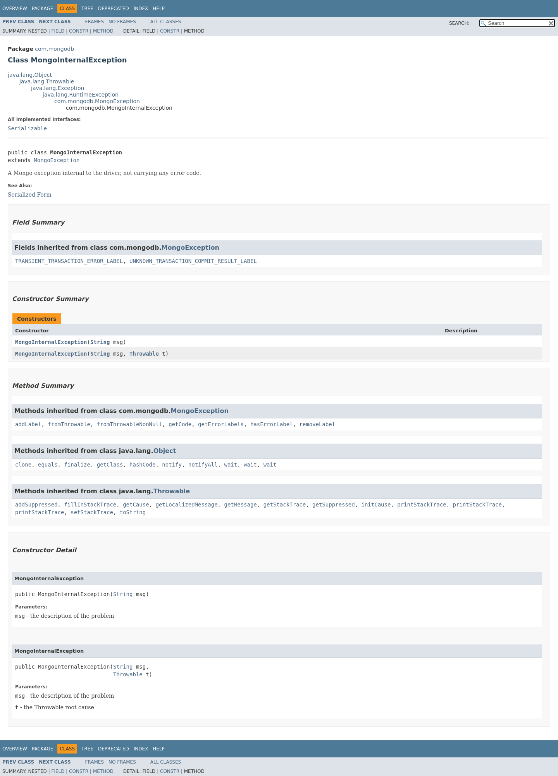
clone (23, 464)
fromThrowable (69, 424)
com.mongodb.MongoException (97, 101)
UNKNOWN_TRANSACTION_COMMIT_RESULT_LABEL (193, 261)
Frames (94, 21)
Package (42, 8)
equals (48, 464)
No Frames (122, 21)
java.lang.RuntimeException (81, 95)
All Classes (165, 21)
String (100, 342)
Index (141, 8)
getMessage (240, 504)
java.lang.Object (30, 75)
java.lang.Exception (57, 88)
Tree (87, 8)
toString (133, 512)
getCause (136, 504)
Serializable (27, 128)
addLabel (28, 424)
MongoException (56, 160)
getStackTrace (285, 504)
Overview (14, 8)
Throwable (144, 354)
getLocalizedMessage (186, 504)
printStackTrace (421, 504)
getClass (110, 464)
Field (57, 31)
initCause (376, 504)
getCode (180, 424)
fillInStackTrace (90, 504)
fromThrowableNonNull (129, 424)
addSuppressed (36, 504)
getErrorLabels (221, 424)
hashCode (142, 464)
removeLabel (317, 424)
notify (172, 464)
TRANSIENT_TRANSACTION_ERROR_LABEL (69, 261)
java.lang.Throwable (46, 81)
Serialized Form (30, 195)
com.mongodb (54, 49)
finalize (77, 464)
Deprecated (113, 8)
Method (103, 31)
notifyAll (203, 464)
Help (159, 8)
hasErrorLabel (271, 424)
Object (164, 451)
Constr (78, 31)
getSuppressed (333, 504)
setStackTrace (92, 512)
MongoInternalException (51, 342)
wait (231, 464)
